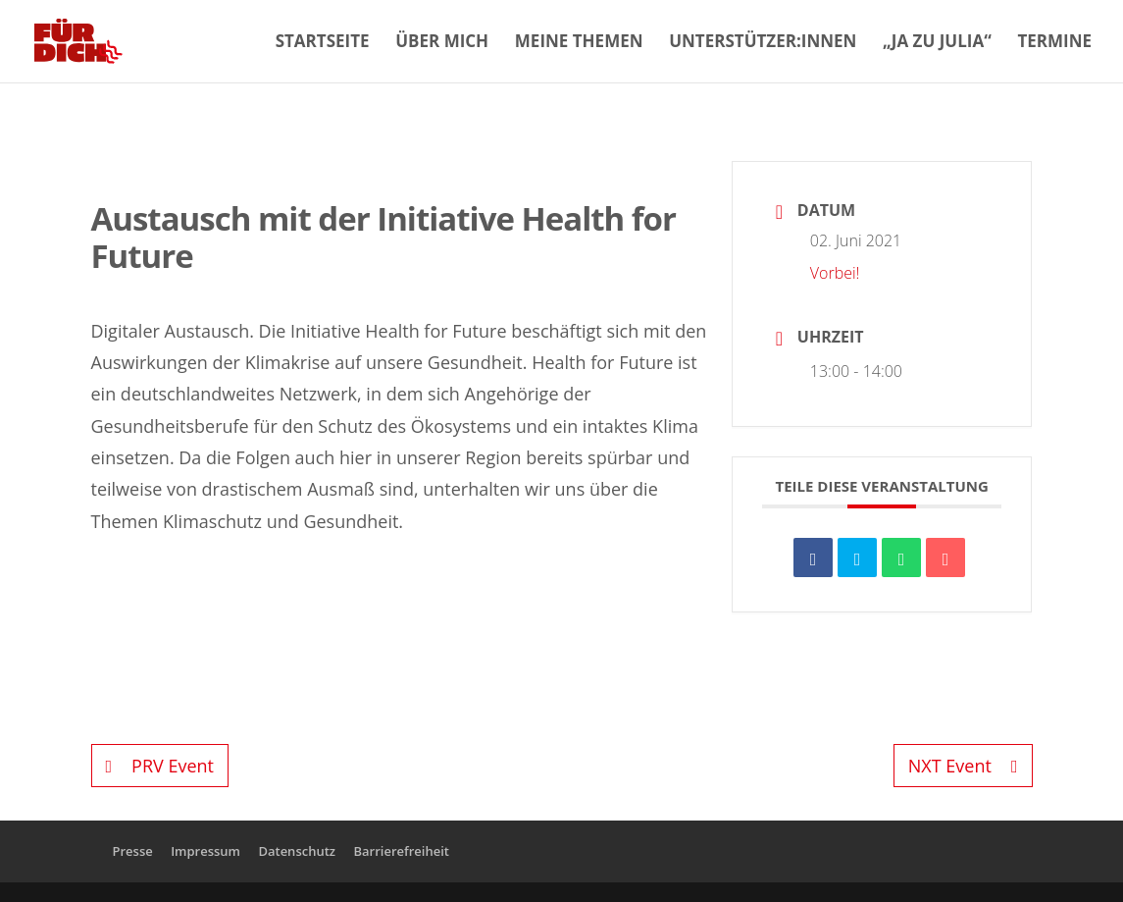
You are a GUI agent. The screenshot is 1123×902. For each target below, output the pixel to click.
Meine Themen (579, 43)
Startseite (323, 43)
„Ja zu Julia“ (937, 43)
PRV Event (160, 765)
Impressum (205, 851)
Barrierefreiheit (401, 851)
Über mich (441, 43)
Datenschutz (296, 851)
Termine (1054, 43)
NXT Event (963, 765)
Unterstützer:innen (762, 43)
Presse (133, 851)
